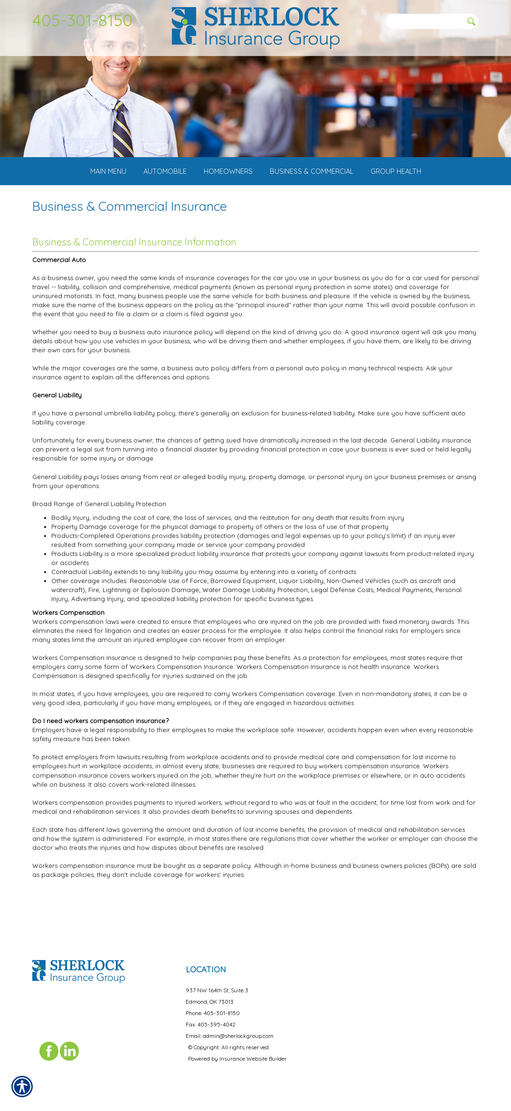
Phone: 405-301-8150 (213, 1003)
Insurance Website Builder (253, 1049)
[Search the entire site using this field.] (424, 21)
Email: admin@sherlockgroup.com (230, 1026)
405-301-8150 (82, 19)
